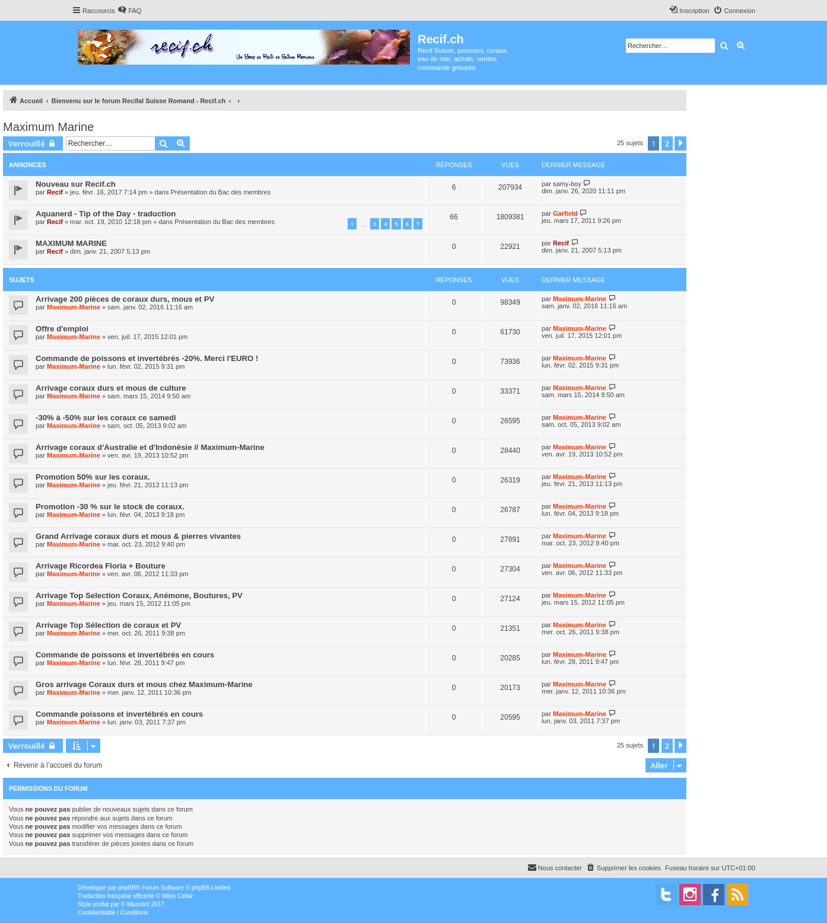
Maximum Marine (48, 126)
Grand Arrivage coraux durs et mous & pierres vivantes (138, 536)
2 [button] (667, 143)
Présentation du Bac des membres (221, 192)
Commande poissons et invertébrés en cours (119, 714)
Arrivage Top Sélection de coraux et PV (108, 625)
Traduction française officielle (116, 896)
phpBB (127, 887)
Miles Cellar (177, 896)
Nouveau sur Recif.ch (76, 184)
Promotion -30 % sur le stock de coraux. (110, 506)
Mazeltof (138, 904)
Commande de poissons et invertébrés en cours (125, 654)
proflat (101, 904)
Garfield (565, 213)
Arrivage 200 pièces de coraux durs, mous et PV (125, 299)
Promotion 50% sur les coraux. (93, 476)
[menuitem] (129, 11)
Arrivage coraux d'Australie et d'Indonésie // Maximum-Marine (150, 447)
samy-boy (567, 183)
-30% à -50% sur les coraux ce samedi (106, 417)
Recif (55, 192)
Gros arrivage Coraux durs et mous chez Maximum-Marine (144, 684)
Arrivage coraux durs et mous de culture (111, 388)
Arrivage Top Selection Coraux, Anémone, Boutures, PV (139, 595)
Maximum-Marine (73, 307)
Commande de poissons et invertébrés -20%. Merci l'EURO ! (147, 358)
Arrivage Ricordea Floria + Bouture (101, 565)
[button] (680, 143)
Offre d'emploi (62, 328)
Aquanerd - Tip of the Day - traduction (106, 213)
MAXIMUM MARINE (71, 243)
